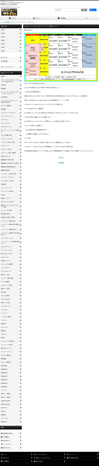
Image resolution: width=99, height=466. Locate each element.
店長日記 (61, 162)
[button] (86, 18)
